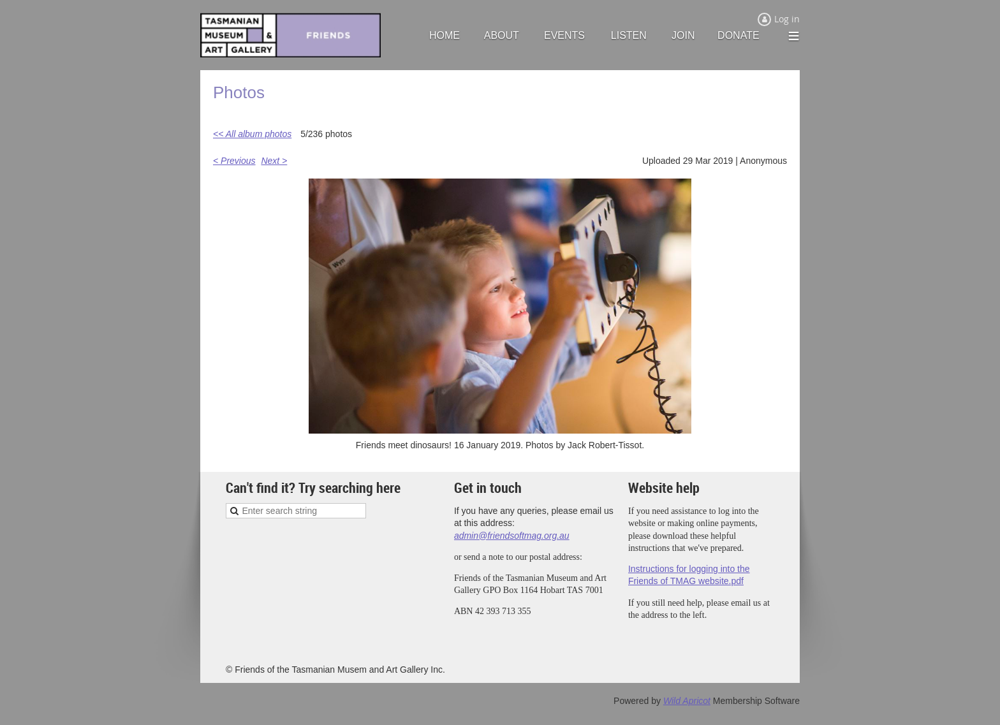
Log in (787, 19)
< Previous (234, 161)
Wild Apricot (686, 701)
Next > (274, 161)
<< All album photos (252, 134)
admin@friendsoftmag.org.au (512, 536)
